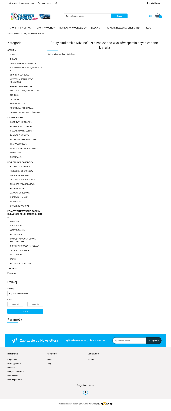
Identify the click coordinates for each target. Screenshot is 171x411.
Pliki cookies (12, 376)
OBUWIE (14, 59)
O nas (49, 359)
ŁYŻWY (13, 259)
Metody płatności (14, 363)
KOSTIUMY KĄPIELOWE (21, 122)
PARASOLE (15, 201)
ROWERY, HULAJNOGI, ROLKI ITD (124, 27)
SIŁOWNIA (15, 99)
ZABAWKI (96, 27)
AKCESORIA (16, 234)
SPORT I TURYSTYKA (20, 27)
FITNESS (14, 95)
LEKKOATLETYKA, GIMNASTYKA (24, 91)
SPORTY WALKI (17, 104)
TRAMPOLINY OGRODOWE (22, 180)
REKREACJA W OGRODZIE (73, 27)
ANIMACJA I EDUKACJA (21, 86)
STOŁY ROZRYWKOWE (19, 206)
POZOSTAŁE (16, 157)
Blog (49, 363)
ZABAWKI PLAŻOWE (19, 135)
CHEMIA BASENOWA (19, 175)
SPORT (11, 50)
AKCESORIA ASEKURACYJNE (23, 139)
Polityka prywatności (16, 371)
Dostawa (11, 367)
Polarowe (11, 273)
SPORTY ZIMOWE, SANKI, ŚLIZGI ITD (25, 112)
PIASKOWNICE (17, 188)
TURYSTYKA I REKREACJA (22, 108)
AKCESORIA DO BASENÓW (22, 171)
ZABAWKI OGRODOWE (20, 193)
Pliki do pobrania (14, 380)
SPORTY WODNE (46, 27)
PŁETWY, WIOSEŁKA (19, 144)
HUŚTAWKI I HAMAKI (20, 197)
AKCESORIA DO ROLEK (20, 263)
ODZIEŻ (14, 55)
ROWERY (14, 221)
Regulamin (12, 359)
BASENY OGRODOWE (20, 166)
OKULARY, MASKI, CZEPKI (22, 131)
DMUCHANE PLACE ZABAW (22, 184)
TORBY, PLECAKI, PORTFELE (23, 63)
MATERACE (15, 153)
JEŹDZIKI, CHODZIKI (19, 250)
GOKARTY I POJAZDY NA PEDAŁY (24, 246)
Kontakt (91, 359)
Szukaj (25, 311)
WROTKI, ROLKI (17, 230)
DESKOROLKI (16, 255)
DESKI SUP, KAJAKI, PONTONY (24, 148)
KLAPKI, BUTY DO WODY (21, 126)
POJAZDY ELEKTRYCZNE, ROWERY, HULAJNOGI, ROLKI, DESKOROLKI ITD (25, 214)
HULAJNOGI (16, 226)
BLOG (148, 27)
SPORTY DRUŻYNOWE (20, 75)
